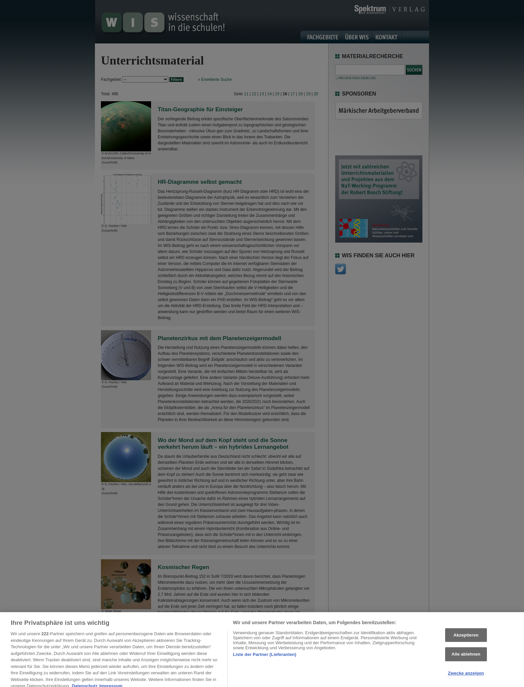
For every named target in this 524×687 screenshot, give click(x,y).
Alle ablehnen (465, 658)
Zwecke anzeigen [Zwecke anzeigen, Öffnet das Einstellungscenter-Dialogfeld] (466, 677)
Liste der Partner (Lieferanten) (264, 658)
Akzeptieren (466, 639)
